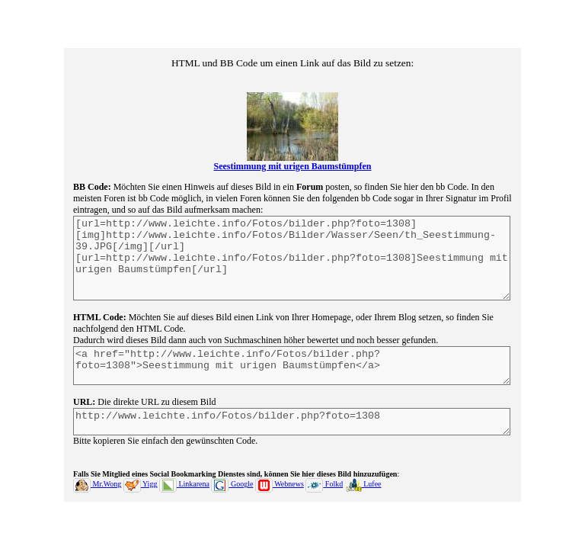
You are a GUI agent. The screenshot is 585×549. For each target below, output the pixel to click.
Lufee (363, 497)
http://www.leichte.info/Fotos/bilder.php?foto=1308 (291, 433)
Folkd (324, 497)
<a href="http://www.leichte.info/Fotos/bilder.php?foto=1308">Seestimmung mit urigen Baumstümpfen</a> (291, 371)
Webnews (279, 497)
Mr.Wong (97, 497)
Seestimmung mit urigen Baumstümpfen (292, 152)
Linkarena (184, 497)
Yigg (140, 497)
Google (232, 497)
